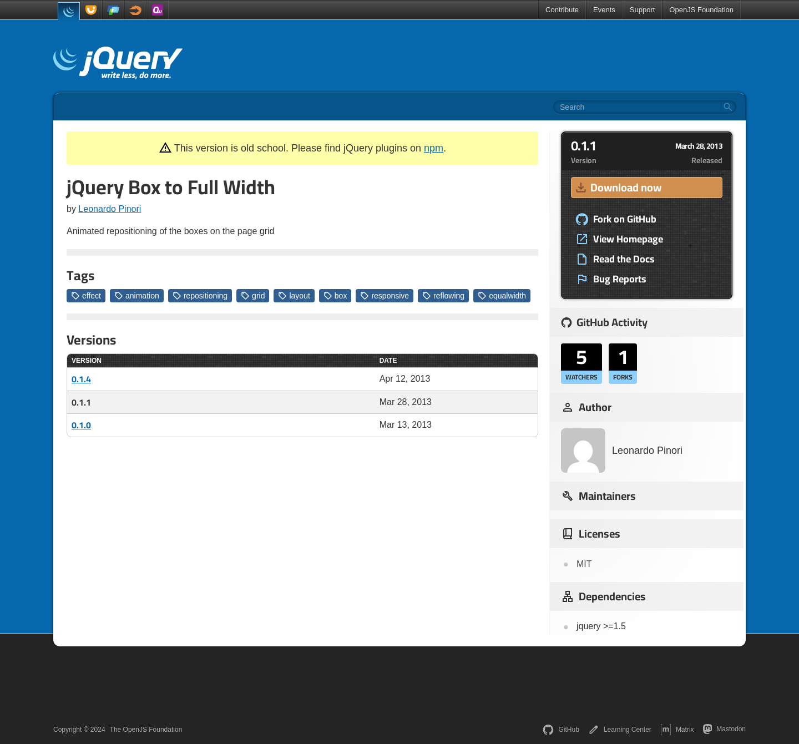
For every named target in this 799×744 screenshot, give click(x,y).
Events (604, 10)
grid (253, 295)
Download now (617, 187)
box (335, 295)
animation (136, 295)
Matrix (677, 729)
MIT (584, 564)
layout (294, 295)
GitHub (561, 729)
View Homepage (619, 239)
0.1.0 (81, 425)
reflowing (443, 295)
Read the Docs (615, 259)
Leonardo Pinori (109, 209)
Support (642, 10)
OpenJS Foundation (701, 10)
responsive (384, 295)
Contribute (562, 10)
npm (433, 148)
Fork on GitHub (615, 219)
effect (86, 295)
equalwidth (502, 295)
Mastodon (724, 729)
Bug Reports (610, 279)
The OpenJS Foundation (146, 729)
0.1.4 (81, 379)
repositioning (200, 295)
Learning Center (619, 729)
